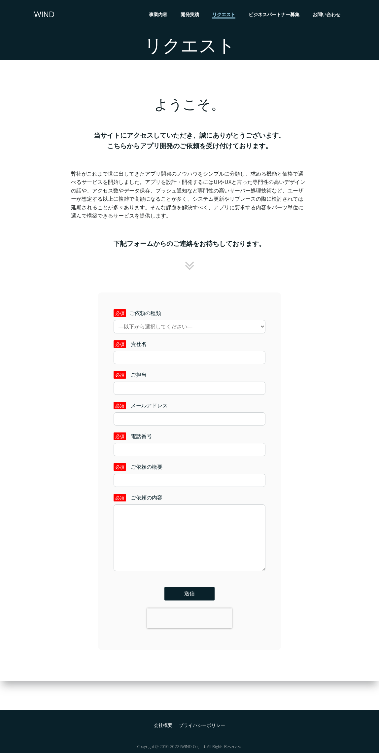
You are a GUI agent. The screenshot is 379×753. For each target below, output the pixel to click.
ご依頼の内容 (189, 549)
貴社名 (189, 363)
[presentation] (189, 642)
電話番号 (189, 455)
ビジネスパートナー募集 (275, 15)
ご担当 (189, 393)
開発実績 (191, 15)
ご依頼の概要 (189, 485)
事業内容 (159, 15)
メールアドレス (189, 424)
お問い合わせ (327, 15)
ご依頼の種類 (189, 332)
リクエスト (224, 15)
